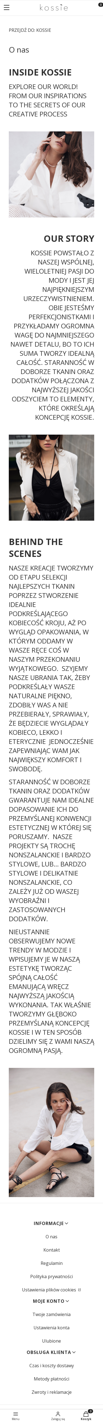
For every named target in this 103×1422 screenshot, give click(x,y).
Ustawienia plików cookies (49, 1290)
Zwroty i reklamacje (52, 1392)
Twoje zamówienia (51, 1314)
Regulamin (52, 1263)
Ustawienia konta (51, 1328)
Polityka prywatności (51, 1276)
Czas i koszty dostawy (51, 1366)
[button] (6, 8)
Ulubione (51, 1341)
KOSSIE (30, 30)
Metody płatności (51, 1379)
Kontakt (51, 1250)
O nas (51, 1237)
